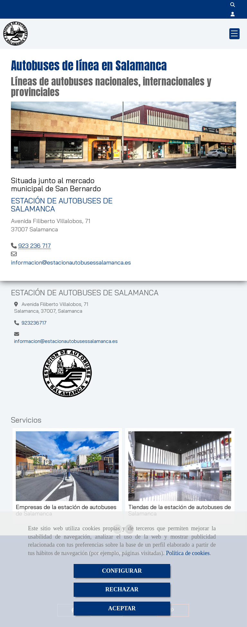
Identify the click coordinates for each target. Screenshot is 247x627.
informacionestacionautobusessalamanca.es (71, 262)
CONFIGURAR (122, 571)
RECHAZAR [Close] (121, 589)
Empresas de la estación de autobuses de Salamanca (66, 510)
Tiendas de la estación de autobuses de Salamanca (179, 510)
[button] (232, 14)
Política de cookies (188, 553)
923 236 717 (34, 245)
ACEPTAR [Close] (122, 608)
